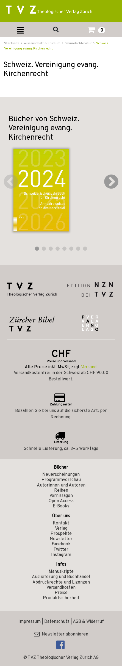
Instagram (61, 555)
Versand (88, 367)
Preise (61, 593)
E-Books (61, 506)
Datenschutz (57, 621)
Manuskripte (61, 571)
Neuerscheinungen (61, 474)
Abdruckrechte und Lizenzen (61, 582)
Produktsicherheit (61, 598)
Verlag (61, 528)
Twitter (61, 549)
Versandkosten (61, 587)
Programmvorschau (61, 480)
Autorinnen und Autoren (61, 485)
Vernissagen (61, 496)
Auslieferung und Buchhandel (61, 577)
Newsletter (61, 539)
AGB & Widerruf (88, 621)
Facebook (61, 544)
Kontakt (61, 523)
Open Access (61, 501)
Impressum (29, 621)
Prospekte (61, 534)
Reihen (61, 490)
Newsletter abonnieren (61, 634)
